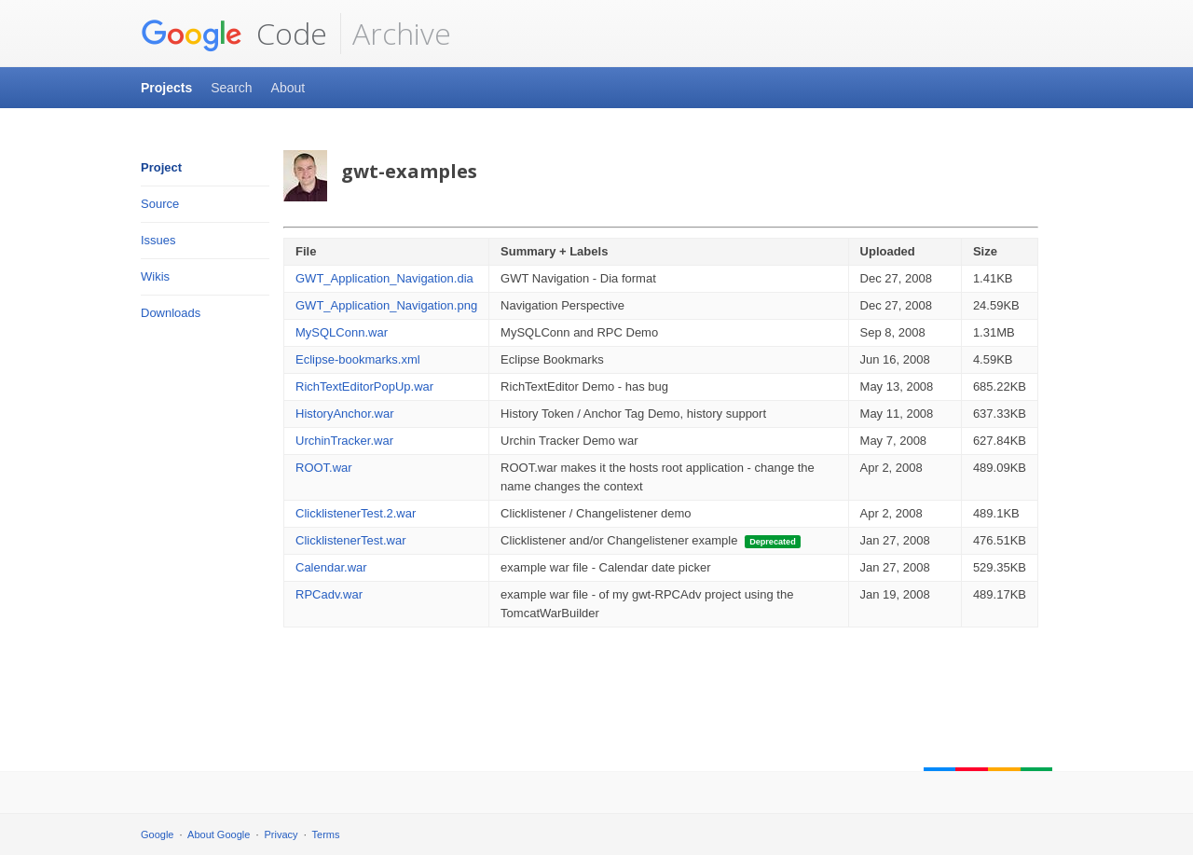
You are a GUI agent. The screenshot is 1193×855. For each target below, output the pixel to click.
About (288, 87)
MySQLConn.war (341, 332)
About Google (218, 834)
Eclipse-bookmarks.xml (357, 359)
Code (234, 33)
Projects (166, 87)
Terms (326, 834)
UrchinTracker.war (344, 441)
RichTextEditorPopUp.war (364, 386)
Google (157, 834)
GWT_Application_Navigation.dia (384, 278)
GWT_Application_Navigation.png (386, 305)
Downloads (170, 313)
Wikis (155, 276)
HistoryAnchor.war (344, 414)
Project (161, 167)
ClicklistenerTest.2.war (355, 513)
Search (231, 87)
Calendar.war (331, 567)
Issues (158, 240)
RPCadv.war (329, 594)
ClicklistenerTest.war (350, 540)
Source (160, 204)
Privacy (281, 834)
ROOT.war (323, 468)
